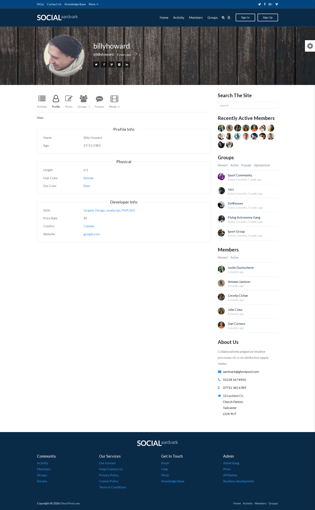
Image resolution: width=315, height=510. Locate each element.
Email (165, 463)
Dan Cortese (236, 323)
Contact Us (54, 4)
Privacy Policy (109, 475)
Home (164, 17)
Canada (89, 226)
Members (196, 17)
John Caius (235, 309)
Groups (213, 17)
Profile (56, 106)
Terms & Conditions (112, 487)
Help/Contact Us (111, 469)
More (92, 4)
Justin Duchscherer (241, 267)
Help (164, 469)
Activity (178, 17)
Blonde (88, 178)
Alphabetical (262, 165)
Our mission (107, 463)
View (40, 117)
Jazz (231, 189)
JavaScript (113, 210)
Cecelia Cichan (238, 295)
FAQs (40, 4)
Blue (87, 186)
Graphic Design (94, 210)
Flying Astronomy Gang (244, 217)
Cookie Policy (108, 481)
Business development (238, 481)
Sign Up (268, 17)
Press (227, 469)
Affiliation (230, 475)
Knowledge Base (75, 4)
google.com (92, 234)
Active (234, 165)
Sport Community (240, 175)
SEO (132, 210)
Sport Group (236, 231)
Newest (223, 165)
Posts (69, 106)
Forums (99, 106)
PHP (125, 210)
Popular (246, 165)
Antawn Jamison (239, 281)
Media (114, 106)
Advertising (231, 463)
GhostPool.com (70, 503)
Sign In (245, 17)
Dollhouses (235, 203)
